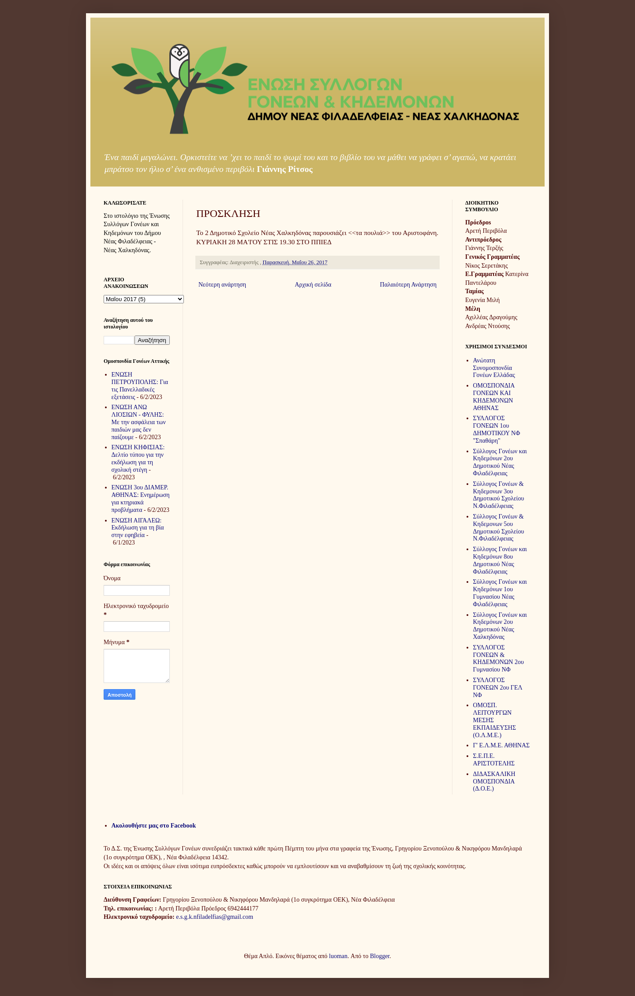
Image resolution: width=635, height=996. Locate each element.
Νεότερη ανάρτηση (222, 284)
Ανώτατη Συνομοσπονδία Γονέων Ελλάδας (494, 368)
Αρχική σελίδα (313, 284)
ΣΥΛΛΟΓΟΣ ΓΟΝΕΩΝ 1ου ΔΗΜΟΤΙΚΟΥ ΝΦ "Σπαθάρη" (496, 429)
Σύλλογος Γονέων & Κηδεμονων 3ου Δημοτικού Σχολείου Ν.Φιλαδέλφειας (498, 495)
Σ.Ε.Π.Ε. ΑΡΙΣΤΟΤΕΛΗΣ (494, 760)
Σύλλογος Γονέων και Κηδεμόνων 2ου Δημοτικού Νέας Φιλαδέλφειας (500, 462)
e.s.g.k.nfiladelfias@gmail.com (214, 917)
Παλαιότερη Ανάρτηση (408, 284)
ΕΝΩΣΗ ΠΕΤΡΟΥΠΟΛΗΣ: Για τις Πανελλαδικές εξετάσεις (140, 385)
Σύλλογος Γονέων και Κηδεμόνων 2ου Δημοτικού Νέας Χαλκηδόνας (500, 626)
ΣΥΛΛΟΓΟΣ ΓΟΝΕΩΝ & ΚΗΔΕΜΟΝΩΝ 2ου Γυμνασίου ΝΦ (498, 658)
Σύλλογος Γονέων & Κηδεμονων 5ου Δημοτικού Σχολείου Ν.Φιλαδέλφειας (498, 527)
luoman (338, 956)
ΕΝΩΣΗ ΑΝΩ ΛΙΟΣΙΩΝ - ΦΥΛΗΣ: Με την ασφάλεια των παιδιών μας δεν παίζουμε (139, 422)
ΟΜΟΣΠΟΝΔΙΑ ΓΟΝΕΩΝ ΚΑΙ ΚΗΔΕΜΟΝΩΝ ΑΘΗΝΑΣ (494, 396)
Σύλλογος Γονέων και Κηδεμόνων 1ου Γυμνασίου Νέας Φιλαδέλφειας (500, 592)
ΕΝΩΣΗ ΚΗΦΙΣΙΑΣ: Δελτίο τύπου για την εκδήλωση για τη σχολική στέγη (138, 458)
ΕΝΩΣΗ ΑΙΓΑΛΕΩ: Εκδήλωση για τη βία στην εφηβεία (138, 528)
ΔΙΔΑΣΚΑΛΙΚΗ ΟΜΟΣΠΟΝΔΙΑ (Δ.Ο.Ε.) (494, 781)
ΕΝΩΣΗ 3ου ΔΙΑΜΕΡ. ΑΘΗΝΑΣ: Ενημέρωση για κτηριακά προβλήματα (141, 498)
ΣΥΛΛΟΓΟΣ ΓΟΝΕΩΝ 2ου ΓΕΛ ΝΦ (498, 687)
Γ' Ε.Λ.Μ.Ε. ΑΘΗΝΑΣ (501, 745)
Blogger (379, 956)
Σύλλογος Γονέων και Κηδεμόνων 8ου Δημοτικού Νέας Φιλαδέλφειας (500, 560)
